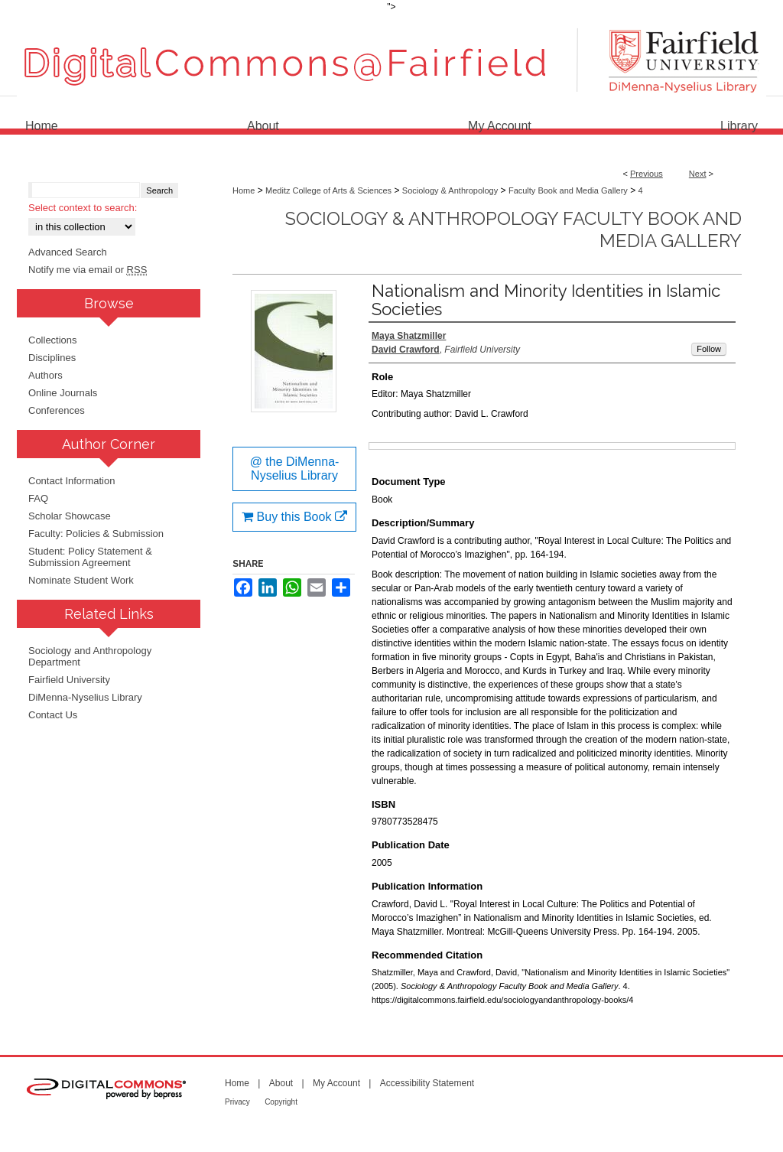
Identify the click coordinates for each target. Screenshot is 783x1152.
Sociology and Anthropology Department (89, 656)
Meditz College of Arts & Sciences (328, 190)
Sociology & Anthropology (450, 190)
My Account (336, 1083)
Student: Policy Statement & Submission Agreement (90, 556)
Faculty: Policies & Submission (96, 533)
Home (243, 190)
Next (698, 173)
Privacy (237, 1102)
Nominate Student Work (81, 580)
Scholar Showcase (69, 516)
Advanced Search (67, 252)
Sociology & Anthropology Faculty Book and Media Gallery (513, 229)
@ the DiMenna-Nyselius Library (295, 468)
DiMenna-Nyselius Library (85, 697)
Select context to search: (82, 207)
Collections (52, 340)
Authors (45, 375)
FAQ (38, 498)
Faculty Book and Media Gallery (568, 190)
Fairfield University (69, 679)
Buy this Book (294, 516)
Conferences (56, 410)
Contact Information (71, 481)
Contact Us (52, 715)
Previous (646, 173)
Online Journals (62, 393)
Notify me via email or (87, 269)
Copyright (281, 1102)
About (281, 1083)
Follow (709, 348)
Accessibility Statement (427, 1083)
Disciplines (52, 357)
